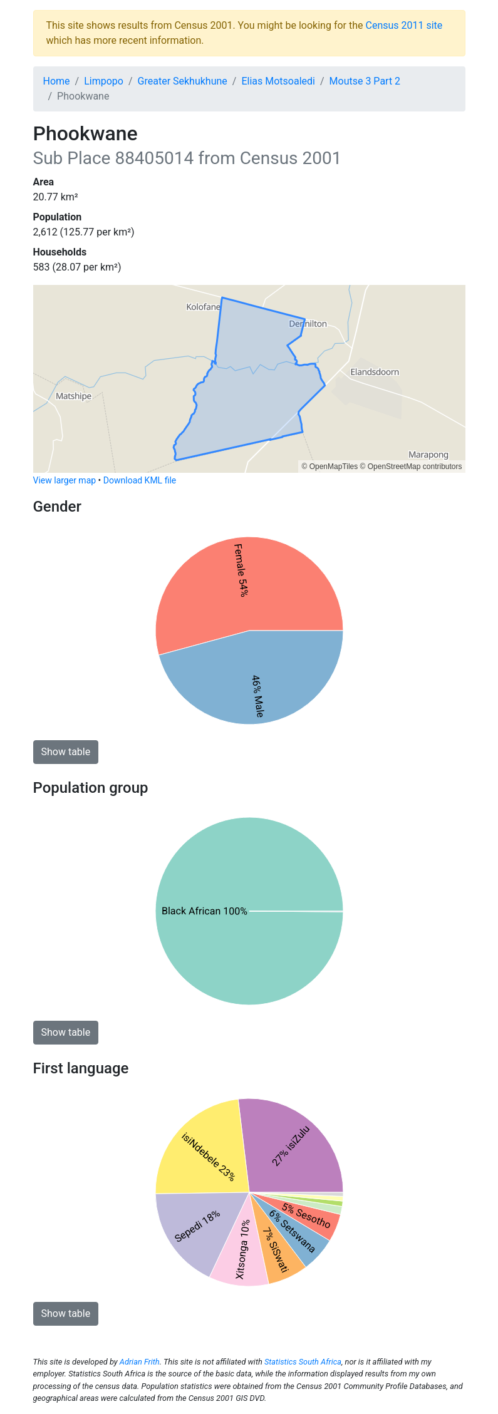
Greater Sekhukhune (182, 81)
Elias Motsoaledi (278, 81)
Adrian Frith (140, 1361)
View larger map (64, 480)
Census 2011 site (403, 25)
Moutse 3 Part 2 (365, 81)
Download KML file (139, 480)
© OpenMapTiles (329, 466)
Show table (66, 752)
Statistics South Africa (302, 1361)
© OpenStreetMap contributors (411, 466)
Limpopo (103, 81)
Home (56, 81)
